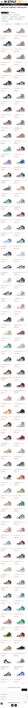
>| (26, 683)
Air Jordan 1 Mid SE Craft (20, 351)
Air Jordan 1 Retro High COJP (5, 667)
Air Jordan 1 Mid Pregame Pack (18, 667)
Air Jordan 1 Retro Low (20, 273)
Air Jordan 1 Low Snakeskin (20, 654)
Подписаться (24, 689)
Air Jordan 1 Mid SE (20, 49)
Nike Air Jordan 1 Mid (19, 285)
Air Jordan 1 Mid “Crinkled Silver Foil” (20, 35)
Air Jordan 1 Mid (6, 35)
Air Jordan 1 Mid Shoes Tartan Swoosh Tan (6, 378)
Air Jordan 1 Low (19, 88)
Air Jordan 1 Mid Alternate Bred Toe (19, 391)
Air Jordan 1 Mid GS (20, 403)
